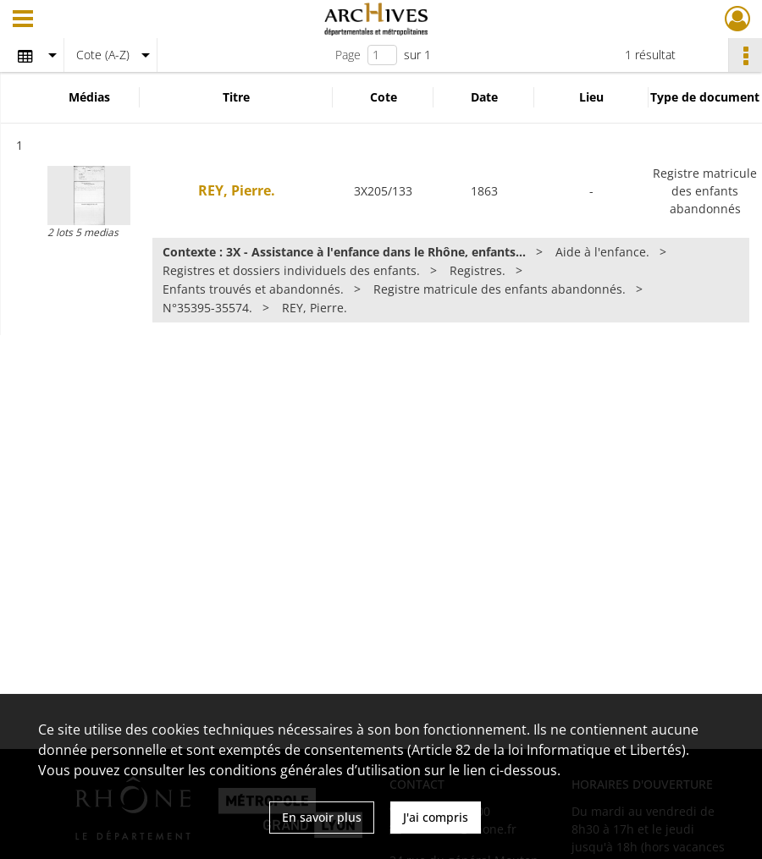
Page (348, 55)
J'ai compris (435, 817)
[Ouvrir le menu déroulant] (23, 20)
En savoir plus (322, 817)
